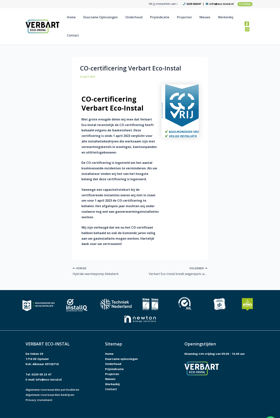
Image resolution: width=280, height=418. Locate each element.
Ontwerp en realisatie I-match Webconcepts (195, 410)
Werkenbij (214, 19)
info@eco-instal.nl (221, 4)
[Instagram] (251, 19)
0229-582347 (193, 4)
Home (82, 19)
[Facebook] (246, 19)
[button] (245, 4)
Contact (231, 19)
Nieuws (197, 19)
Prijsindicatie (159, 19)
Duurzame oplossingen (108, 19)
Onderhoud (137, 19)
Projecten (180, 19)
